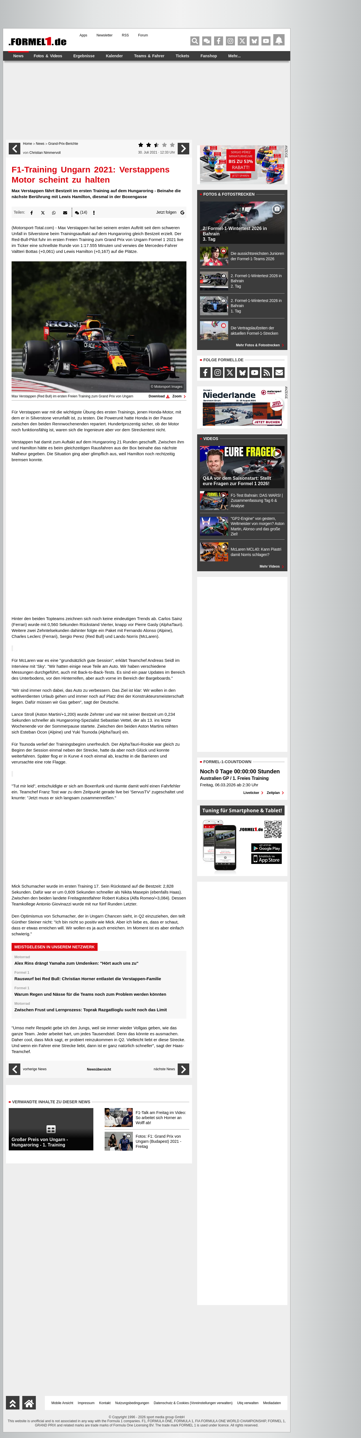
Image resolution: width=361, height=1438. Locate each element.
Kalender (114, 56)
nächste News (164, 1069)
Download (159, 396)
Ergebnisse (83, 56)
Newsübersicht (99, 1069)
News (18, 56)
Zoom (179, 396)
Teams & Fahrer (149, 56)
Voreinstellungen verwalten (211, 1403)
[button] (31, 212)
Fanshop (209, 56)
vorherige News (35, 1069)
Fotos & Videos (48, 56)
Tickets (182, 56)
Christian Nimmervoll (45, 153)
